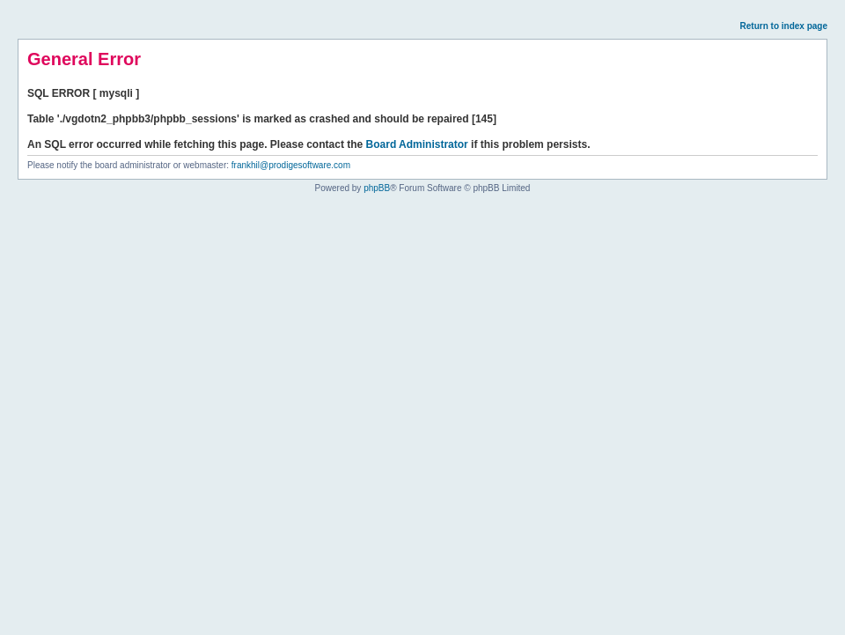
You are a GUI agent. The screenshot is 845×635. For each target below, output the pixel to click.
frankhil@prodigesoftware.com (290, 165)
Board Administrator (417, 144)
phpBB (377, 188)
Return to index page (783, 26)
